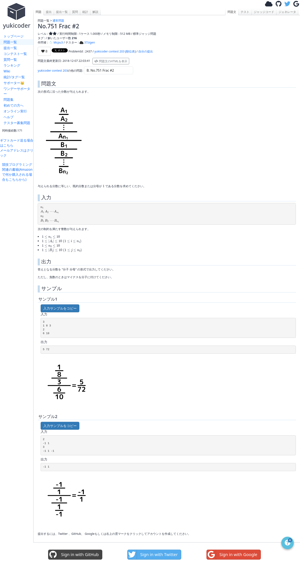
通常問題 (58, 20)
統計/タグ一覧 (14, 77)
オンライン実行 (15, 111)
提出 (49, 12)
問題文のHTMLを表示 (110, 61)
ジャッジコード (264, 12)
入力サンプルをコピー (60, 308)
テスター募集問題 (17, 123)
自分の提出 (145, 51)
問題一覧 (10, 42)
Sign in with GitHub (73, 554)
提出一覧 (10, 48)
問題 (38, 12)
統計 (85, 12)
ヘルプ (9, 117)
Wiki (7, 71)
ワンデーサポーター (17, 91)
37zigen (87, 42)
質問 (75, 12)
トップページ (14, 36)
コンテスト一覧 (15, 53)
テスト (245, 12)
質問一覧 (10, 59)
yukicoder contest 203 (109, 51)
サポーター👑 (14, 83)
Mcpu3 (56, 42)
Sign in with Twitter (153, 554)
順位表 (130, 51)
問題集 (9, 99)
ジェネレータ (287, 12)
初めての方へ (14, 105)
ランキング (12, 65)
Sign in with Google (232, 554)
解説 (95, 12)
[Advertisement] (17, 244)
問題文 (232, 12)
